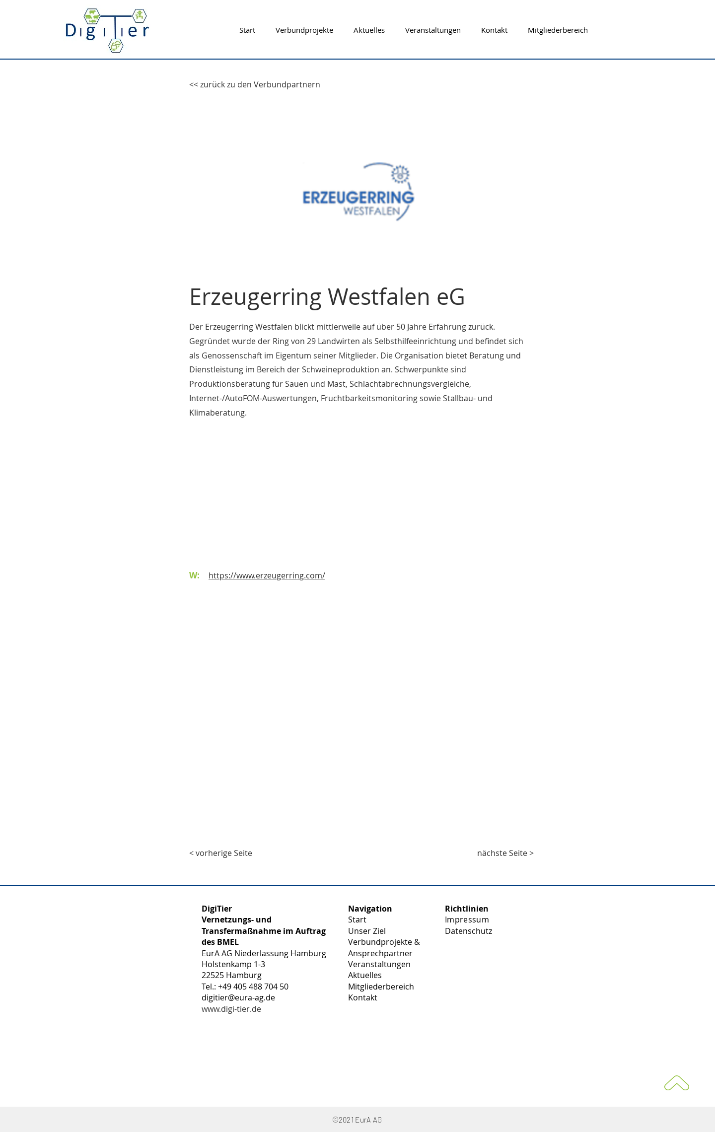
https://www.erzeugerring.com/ (267, 575)
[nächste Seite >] (505, 853)
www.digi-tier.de (231, 1008)
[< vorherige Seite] (222, 853)
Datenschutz (468, 930)
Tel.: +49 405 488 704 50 (245, 986)
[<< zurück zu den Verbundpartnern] (254, 84)
